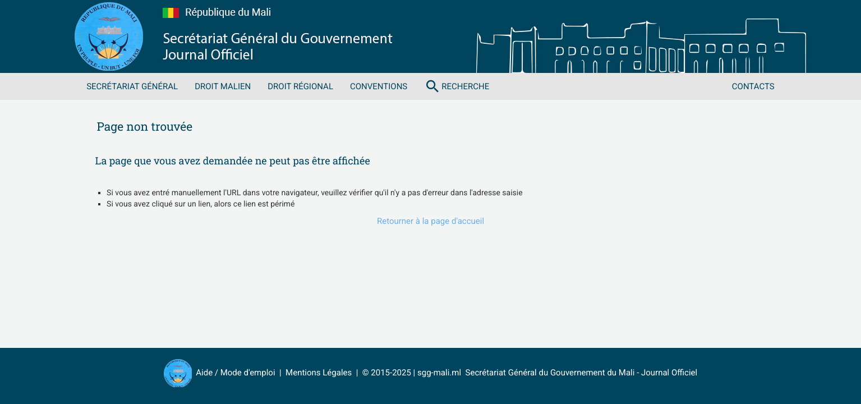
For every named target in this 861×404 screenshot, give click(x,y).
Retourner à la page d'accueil (430, 221)
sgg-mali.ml (439, 373)
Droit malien (223, 86)
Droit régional (300, 86)
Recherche (456, 86)
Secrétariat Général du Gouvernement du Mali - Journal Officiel (579, 373)
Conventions (378, 86)
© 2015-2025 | (389, 373)
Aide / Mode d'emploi (235, 373)
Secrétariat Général (132, 86)
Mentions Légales (319, 373)
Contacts (753, 86)
